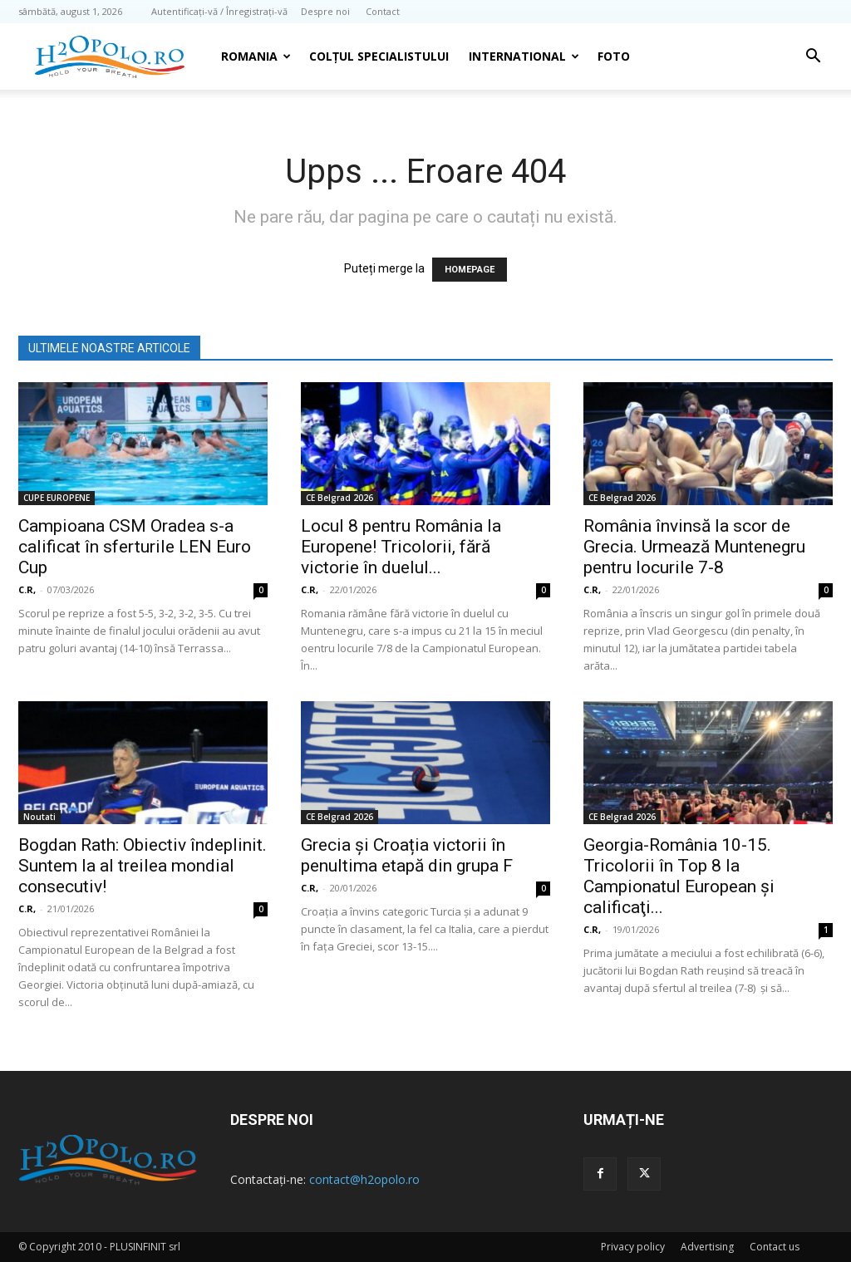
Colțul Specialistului (379, 56)
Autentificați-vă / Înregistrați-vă (219, 11)
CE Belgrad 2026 (339, 497)
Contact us (774, 1247)
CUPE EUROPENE (56, 497)
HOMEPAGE (469, 269)
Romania (256, 56)
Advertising (707, 1247)
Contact (383, 11)
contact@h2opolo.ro (364, 1179)
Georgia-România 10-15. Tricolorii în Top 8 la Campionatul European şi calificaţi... (679, 876)
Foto (614, 56)
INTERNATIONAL (524, 56)
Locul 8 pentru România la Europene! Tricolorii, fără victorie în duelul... (401, 546)
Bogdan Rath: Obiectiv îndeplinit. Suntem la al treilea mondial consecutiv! (142, 865)
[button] (813, 58)
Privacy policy (633, 1247)
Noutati (39, 817)
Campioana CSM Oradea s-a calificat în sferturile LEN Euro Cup (134, 546)
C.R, (27, 589)
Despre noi (325, 11)
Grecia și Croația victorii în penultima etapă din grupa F (407, 855)
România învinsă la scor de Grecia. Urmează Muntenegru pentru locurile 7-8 (694, 546)
